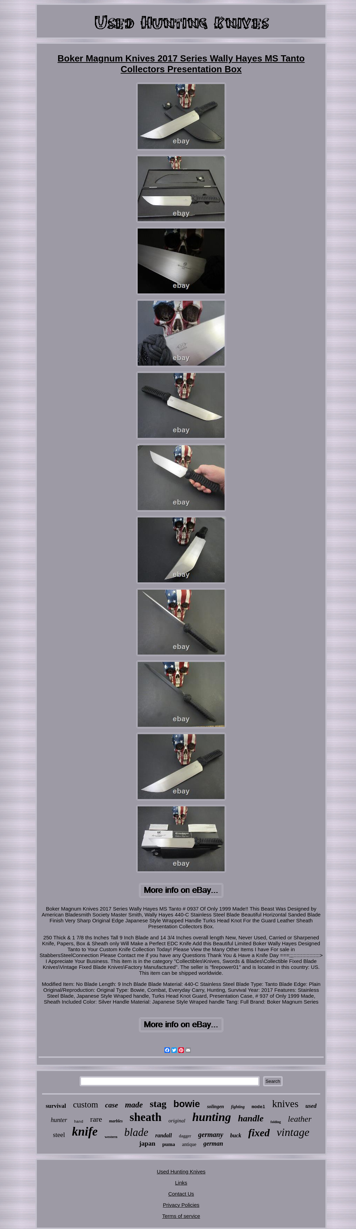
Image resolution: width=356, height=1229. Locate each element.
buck (235, 1135)
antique (189, 1144)
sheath (146, 1117)
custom (85, 1104)
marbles (116, 1121)
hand (78, 1122)
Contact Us (181, 1194)
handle (251, 1118)
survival (56, 1106)
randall (163, 1135)
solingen (215, 1106)
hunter (59, 1119)
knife (85, 1131)
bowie (186, 1104)
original (177, 1120)
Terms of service (181, 1216)
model (258, 1107)
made (134, 1105)
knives (285, 1103)
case (111, 1105)
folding (275, 1122)
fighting (237, 1106)
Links (181, 1183)
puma (168, 1144)
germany (210, 1134)
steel (59, 1134)
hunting (211, 1117)
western (111, 1137)
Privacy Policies (181, 1205)
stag (158, 1103)
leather (300, 1118)
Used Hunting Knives (181, 1171)
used (310, 1106)
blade (136, 1132)
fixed (259, 1132)
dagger (185, 1135)
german (213, 1143)
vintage (293, 1132)
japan (147, 1143)
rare (96, 1119)
